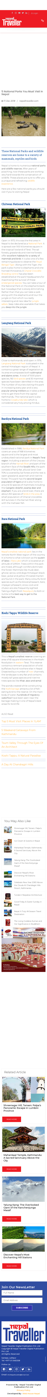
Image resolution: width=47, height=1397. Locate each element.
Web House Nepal (31, 1393)
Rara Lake (16, 561)
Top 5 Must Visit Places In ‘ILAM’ (21, 721)
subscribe (22, 1308)
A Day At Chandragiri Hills (17, 764)
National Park (35, 243)
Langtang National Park (14, 363)
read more (12, 1119)
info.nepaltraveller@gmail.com (18, 1375)
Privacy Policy (23, 1390)
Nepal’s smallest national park (16, 552)
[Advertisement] (23, 64)
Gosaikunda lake (19, 400)
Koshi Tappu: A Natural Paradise (21, 755)
